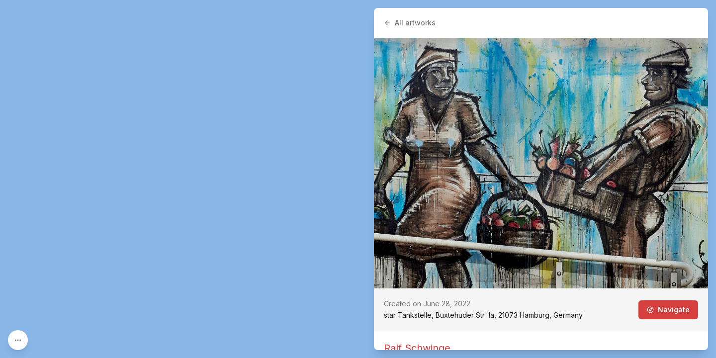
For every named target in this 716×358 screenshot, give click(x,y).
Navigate (668, 309)
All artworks (410, 22)
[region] (358, 179)
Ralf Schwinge (417, 348)
